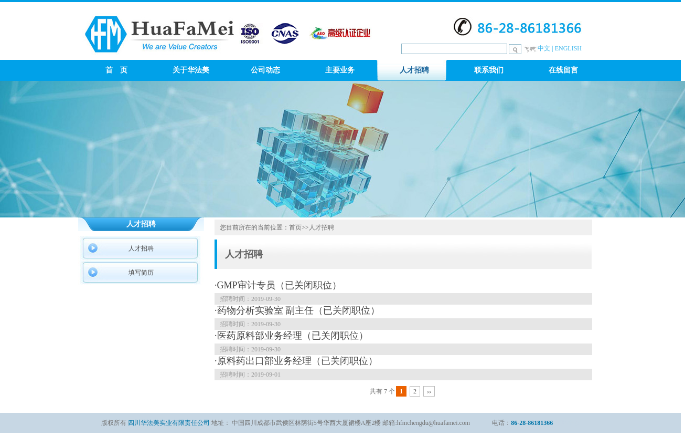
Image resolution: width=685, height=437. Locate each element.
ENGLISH (568, 48)
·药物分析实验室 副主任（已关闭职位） (297, 310)
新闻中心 (567, 422)
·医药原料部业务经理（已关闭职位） (291, 335)
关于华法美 (191, 70)
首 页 (116, 70)
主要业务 (340, 70)
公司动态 (265, 70)
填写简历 (141, 272)
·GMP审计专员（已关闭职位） (278, 285)
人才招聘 (414, 70)
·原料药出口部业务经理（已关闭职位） (296, 361)
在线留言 (563, 70)
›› (429, 391)
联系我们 (489, 70)
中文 (544, 48)
